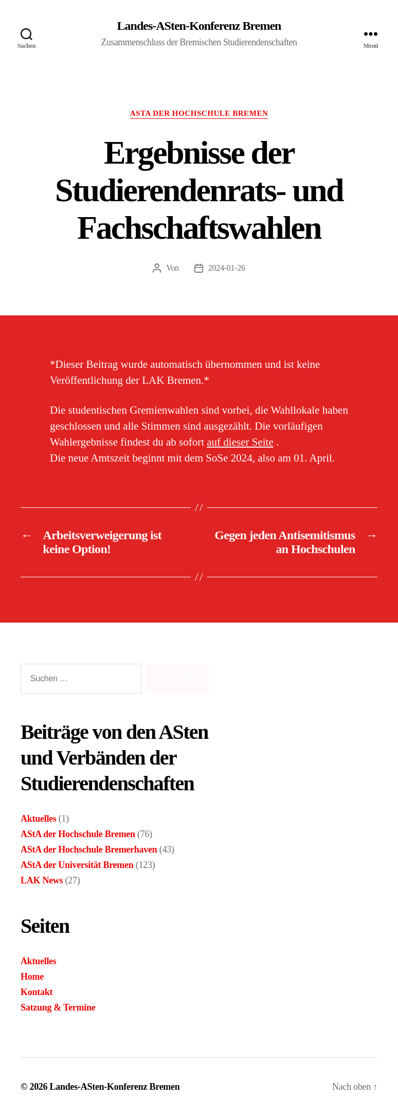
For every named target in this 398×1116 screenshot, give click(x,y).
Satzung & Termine (58, 1007)
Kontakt (36, 992)
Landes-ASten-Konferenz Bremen (199, 26)
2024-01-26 (226, 267)
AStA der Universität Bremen (77, 865)
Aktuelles (39, 818)
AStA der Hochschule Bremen (199, 113)
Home (32, 976)
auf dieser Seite (240, 442)
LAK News (42, 880)
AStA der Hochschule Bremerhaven (89, 849)
